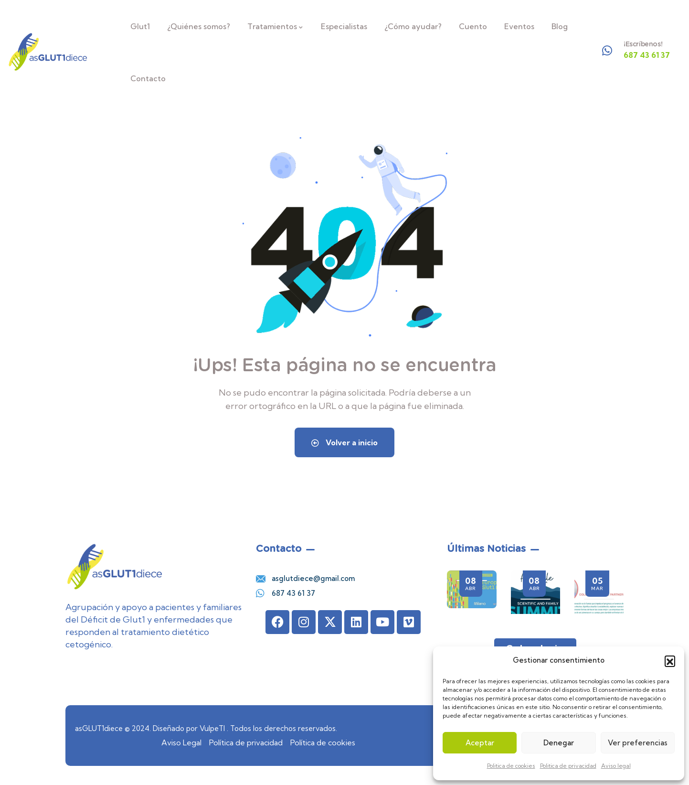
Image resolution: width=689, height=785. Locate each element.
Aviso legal (616, 765)
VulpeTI (212, 728)
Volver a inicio (344, 442)
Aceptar (480, 742)
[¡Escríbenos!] (607, 50)
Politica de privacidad (568, 765)
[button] (670, 661)
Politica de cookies (511, 765)
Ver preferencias (638, 742)
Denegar (558, 742)
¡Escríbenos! (643, 44)
